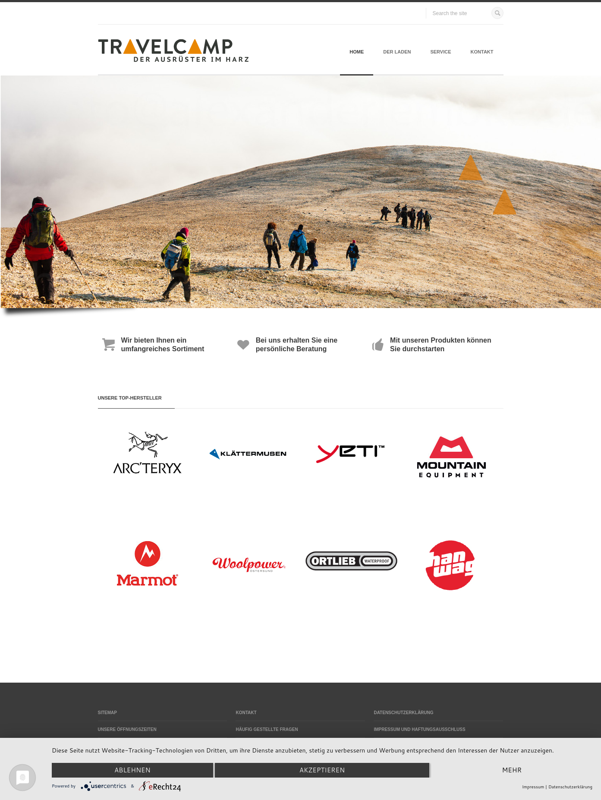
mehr (512, 770)
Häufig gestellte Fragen (267, 729)
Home (356, 51)
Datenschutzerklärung (403, 712)
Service (440, 51)
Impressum (533, 787)
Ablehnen (132, 770)
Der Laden (397, 51)
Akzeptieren (322, 770)
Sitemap (107, 712)
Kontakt (482, 51)
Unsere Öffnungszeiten (127, 729)
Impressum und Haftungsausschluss (419, 729)
